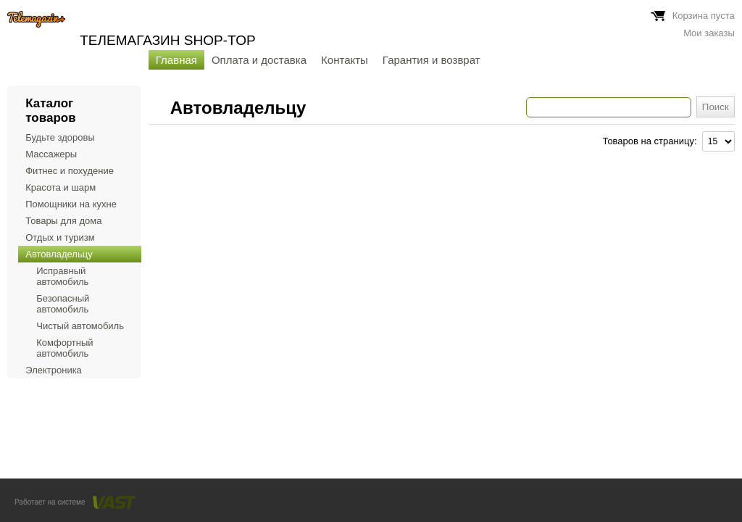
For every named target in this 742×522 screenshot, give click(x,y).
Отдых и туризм (59, 237)
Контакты (344, 60)
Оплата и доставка (259, 60)
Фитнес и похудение (69, 170)
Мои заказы (709, 33)
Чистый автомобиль (80, 325)
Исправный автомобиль (62, 276)
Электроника (53, 370)
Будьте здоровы (60, 137)
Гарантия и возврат (431, 60)
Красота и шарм (60, 187)
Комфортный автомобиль (64, 348)
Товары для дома (63, 220)
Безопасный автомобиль (62, 304)
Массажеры (51, 154)
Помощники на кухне (71, 204)
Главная (176, 60)
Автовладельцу (58, 254)
